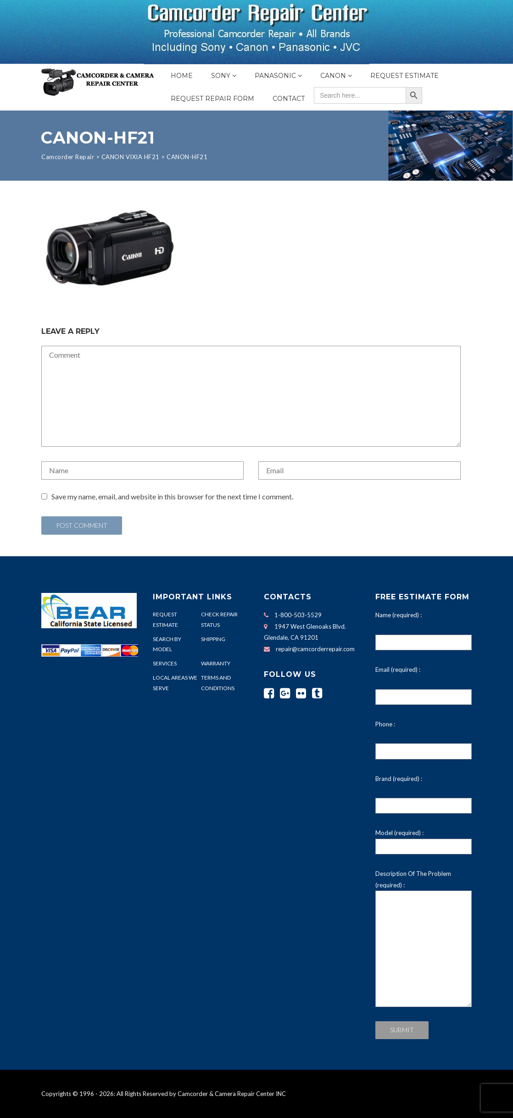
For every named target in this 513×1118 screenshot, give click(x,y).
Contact (289, 98)
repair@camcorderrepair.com (315, 649)
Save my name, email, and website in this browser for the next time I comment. (172, 496)
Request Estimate (404, 76)
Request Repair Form (212, 98)
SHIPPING (213, 639)
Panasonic (275, 76)
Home (182, 76)
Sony (220, 76)
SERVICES (165, 663)
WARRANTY (215, 663)
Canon (333, 76)
